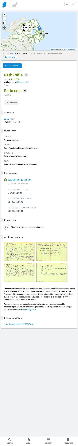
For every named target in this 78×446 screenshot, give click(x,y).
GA (67, 4)
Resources (68, 441)
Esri (65, 49)
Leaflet (53, 49)
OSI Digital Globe (37, 53)
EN (73, 4)
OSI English (21, 53)
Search (10, 441)
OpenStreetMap (54, 53)
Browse (29, 441)
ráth (6, 118)
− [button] (4, 18)
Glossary (48, 441)
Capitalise (11, 102)
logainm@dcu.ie (29, 309)
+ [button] (4, 14)
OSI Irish (8, 53)
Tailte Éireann (71, 49)
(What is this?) (23, 82)
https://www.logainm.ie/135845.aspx (19, 324)
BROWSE (10, 57)
